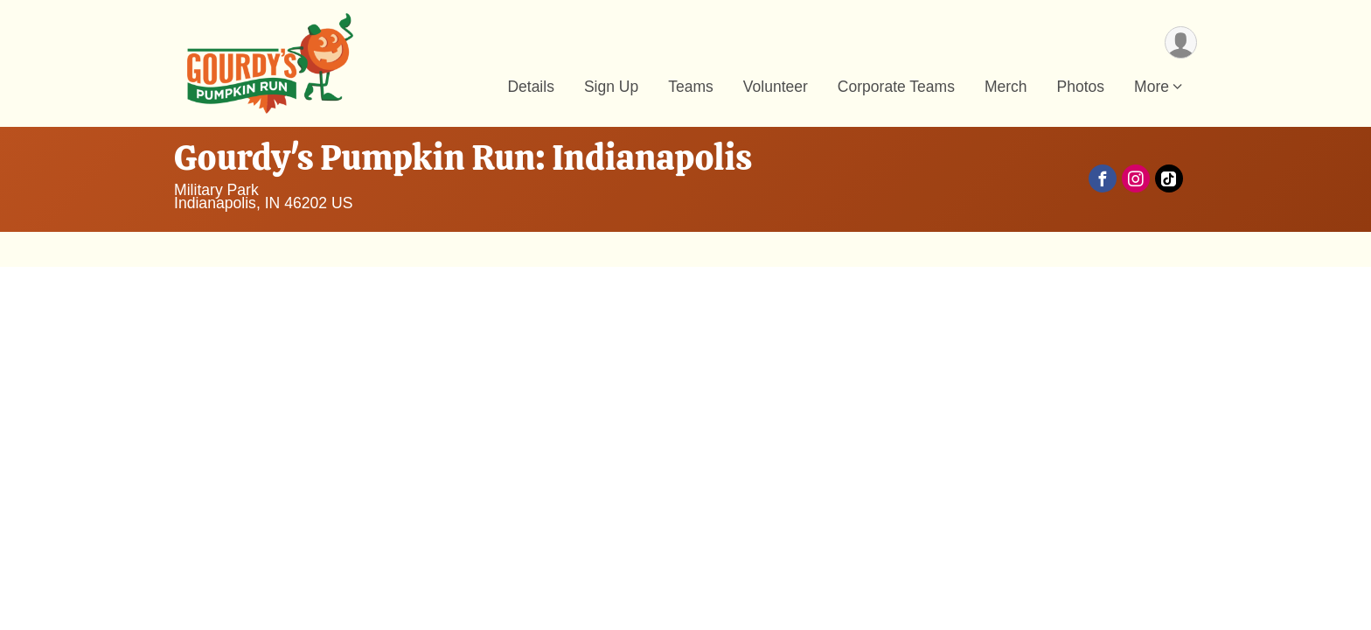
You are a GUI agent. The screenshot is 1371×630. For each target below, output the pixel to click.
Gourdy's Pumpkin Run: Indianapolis (463, 157)
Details (530, 86)
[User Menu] (1181, 42)
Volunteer (775, 86)
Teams (690, 86)
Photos (1081, 86)
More (1151, 86)
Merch (1006, 86)
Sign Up (611, 86)
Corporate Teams (896, 86)
